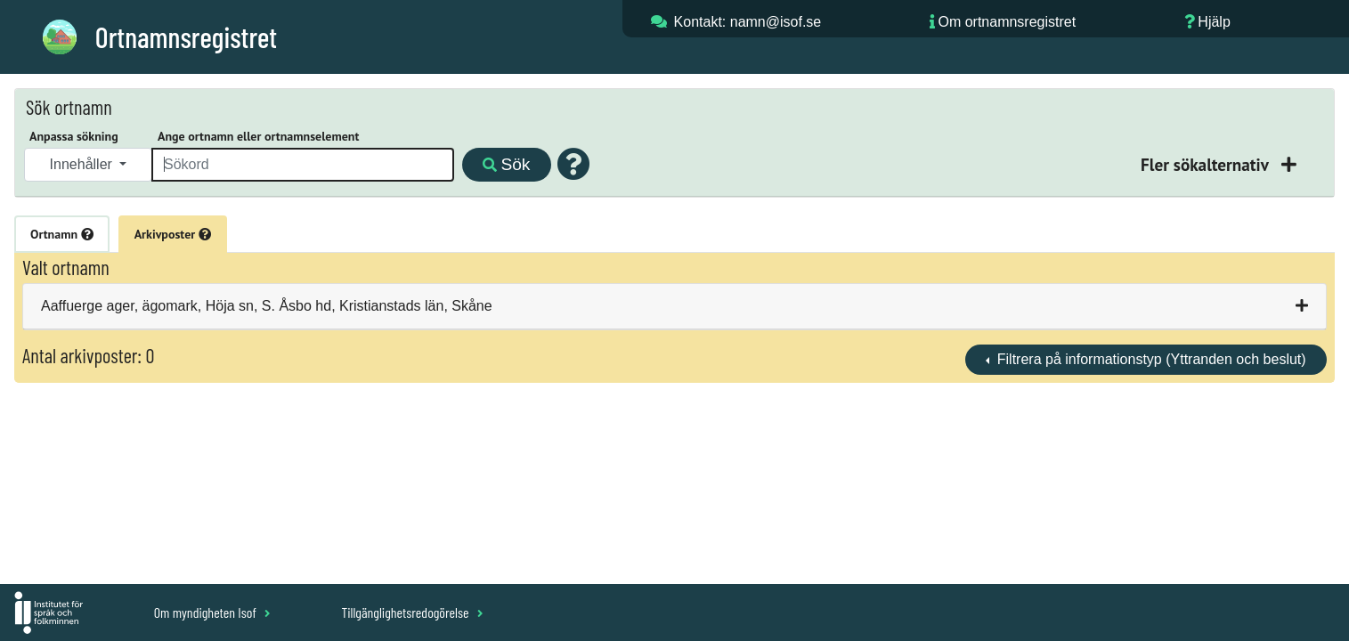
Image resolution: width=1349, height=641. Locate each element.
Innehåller (83, 164)
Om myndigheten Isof (212, 612)
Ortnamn (61, 234)
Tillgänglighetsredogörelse (412, 612)
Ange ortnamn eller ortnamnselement (258, 136)
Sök (506, 164)
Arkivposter (172, 234)
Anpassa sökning (73, 136)
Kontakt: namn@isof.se (748, 21)
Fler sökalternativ (1206, 164)
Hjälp (1214, 21)
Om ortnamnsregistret (1007, 21)
